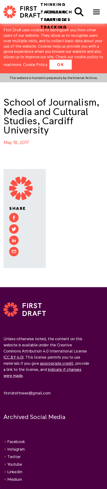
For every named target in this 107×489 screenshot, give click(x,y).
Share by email (14, 251)
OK (60, 64)
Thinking (53, 4)
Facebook (16, 441)
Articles (58, 19)
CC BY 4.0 (13, 357)
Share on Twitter (14, 229)
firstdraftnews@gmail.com (27, 393)
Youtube (14, 464)
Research (59, 12)
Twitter (14, 456)
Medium (14, 479)
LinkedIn (14, 471)
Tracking (53, 27)
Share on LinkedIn (14, 240)
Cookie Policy (35, 64)
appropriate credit (56, 363)
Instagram (16, 449)
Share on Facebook (14, 217)
